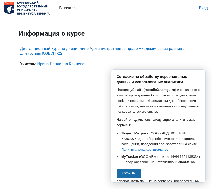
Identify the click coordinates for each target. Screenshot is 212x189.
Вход (203, 8)
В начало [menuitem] (67, 8)
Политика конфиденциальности (146, 149)
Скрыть (128, 173)
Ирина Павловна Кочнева (60, 63)
